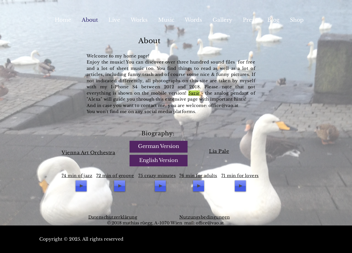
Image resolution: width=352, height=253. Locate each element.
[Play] (81, 185)
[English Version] (159, 160)
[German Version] (159, 147)
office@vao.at (210, 223)
